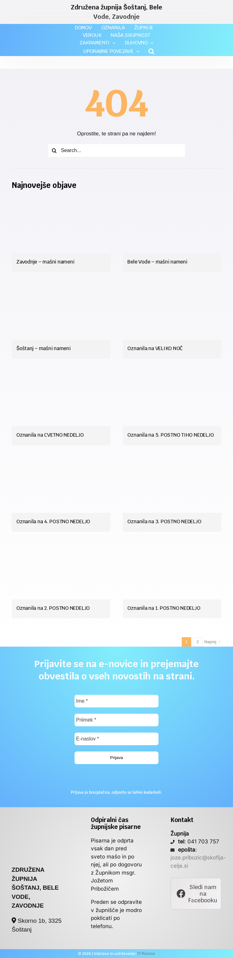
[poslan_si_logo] (37, 819)
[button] (151, 51)
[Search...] (116, 150)
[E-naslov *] (116, 739)
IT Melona (146, 953)
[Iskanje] (54, 150)
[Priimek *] (116, 720)
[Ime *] (116, 701)
